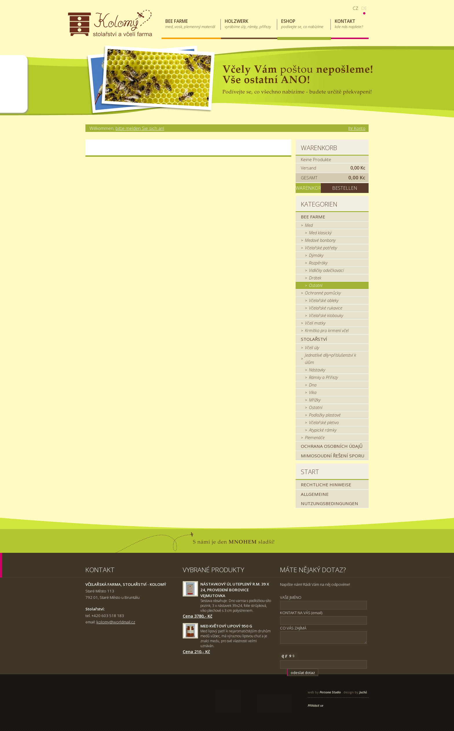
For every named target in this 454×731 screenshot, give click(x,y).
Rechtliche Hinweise (326, 484)
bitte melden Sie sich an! (140, 128)
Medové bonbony (320, 240)
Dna (312, 385)
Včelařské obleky (323, 300)
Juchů (363, 692)
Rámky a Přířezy (323, 377)
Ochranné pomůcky (323, 293)
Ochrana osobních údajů (332, 446)
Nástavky (317, 370)
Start (310, 471)
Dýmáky (316, 255)
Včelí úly (312, 347)
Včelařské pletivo (324, 422)
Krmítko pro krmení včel (327, 330)
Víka (312, 392)
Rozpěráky (318, 263)
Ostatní (315, 285)
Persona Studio (330, 692)
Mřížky (315, 400)
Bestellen (344, 188)
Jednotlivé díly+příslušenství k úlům (330, 358)
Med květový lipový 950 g (226, 626)
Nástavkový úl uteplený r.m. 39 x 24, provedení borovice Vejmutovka (234, 589)
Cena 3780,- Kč (197, 616)
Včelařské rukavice (325, 308)
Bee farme (313, 217)
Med (309, 225)
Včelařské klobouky (326, 315)
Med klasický (320, 232)
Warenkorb (319, 147)
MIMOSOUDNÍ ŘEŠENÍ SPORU (332, 456)
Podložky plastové (324, 415)
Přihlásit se (315, 706)
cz (355, 8)
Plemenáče (315, 437)
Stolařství (314, 339)
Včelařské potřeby (321, 248)
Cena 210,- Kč (196, 651)
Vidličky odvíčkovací (326, 270)
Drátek (315, 278)
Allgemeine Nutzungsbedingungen (329, 498)
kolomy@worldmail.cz (115, 622)
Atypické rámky (322, 430)
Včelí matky (315, 323)
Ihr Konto (356, 128)
